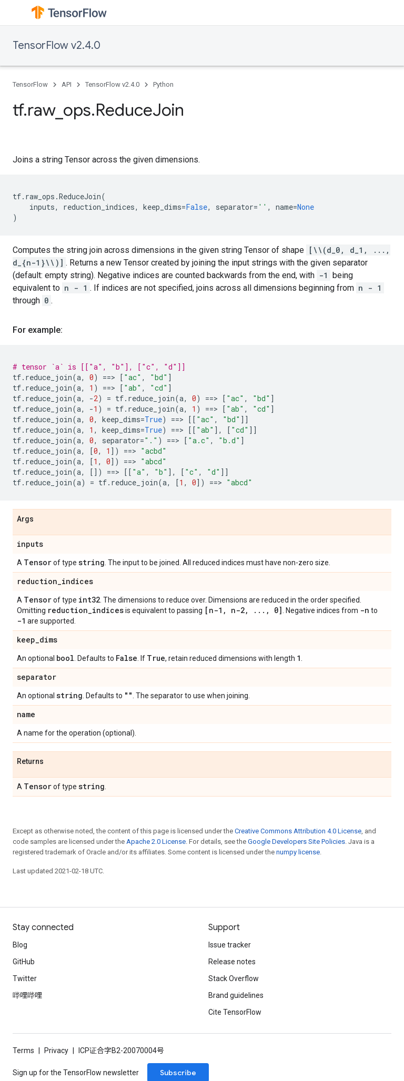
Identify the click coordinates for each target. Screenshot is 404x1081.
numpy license (298, 852)
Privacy (56, 1050)
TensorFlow (30, 84)
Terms (23, 1050)
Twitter (25, 978)
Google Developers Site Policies (296, 841)
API (67, 84)
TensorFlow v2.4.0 (56, 45)
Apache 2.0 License (156, 841)
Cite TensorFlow (234, 1012)
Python (163, 84)
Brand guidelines (236, 995)
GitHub (24, 961)
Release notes (232, 961)
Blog (20, 945)
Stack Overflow (233, 978)
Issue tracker (229, 945)
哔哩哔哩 (27, 995)
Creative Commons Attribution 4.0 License (298, 831)
